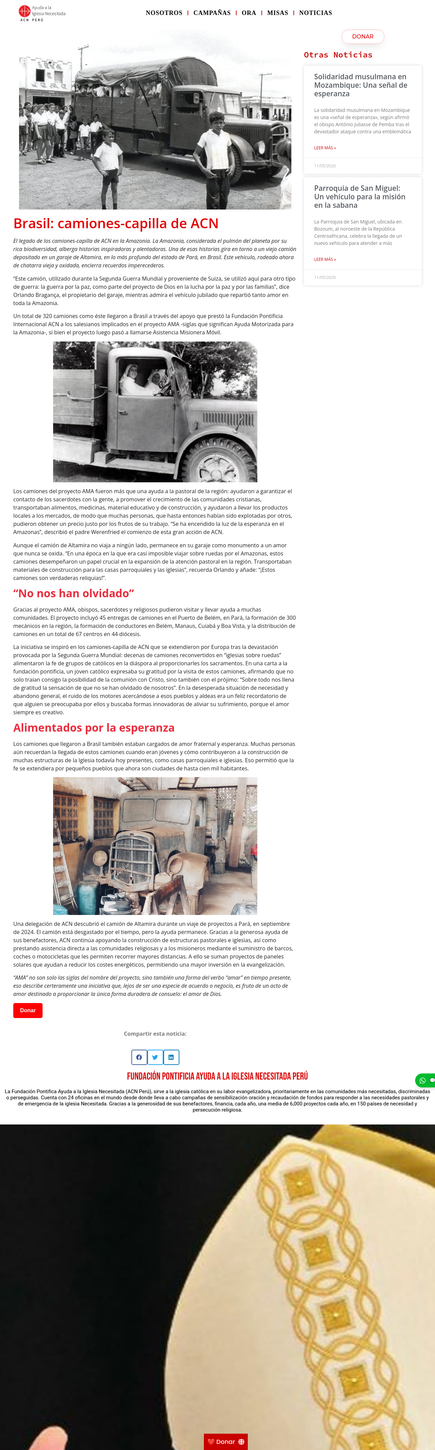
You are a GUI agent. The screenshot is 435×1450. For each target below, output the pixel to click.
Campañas (212, 13)
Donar (28, 1010)
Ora (249, 13)
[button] (139, 1057)
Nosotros (164, 13)
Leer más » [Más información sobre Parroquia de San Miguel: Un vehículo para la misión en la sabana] (325, 259)
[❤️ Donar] (226, 1442)
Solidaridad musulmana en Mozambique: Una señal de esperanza (360, 85)
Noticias (315, 13)
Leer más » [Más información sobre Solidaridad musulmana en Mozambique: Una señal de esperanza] (325, 148)
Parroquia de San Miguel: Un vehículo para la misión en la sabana (359, 196)
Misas (277, 13)
